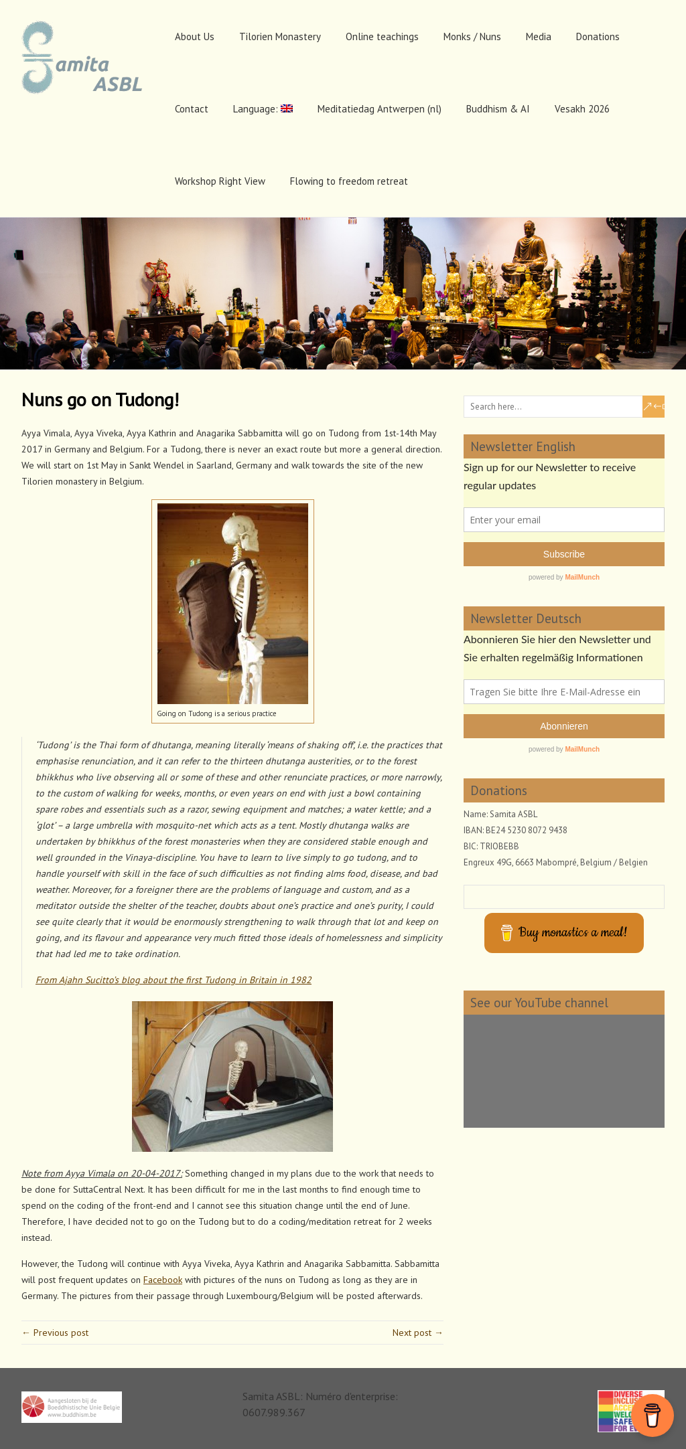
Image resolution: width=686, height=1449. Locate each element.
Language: (263, 108)
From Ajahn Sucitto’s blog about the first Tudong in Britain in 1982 (174, 980)
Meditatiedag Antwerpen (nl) (379, 108)
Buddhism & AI (498, 108)
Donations (598, 36)
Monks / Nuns (472, 36)
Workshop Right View (220, 181)
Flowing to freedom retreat (349, 181)
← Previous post (54, 1333)
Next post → (418, 1333)
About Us (194, 36)
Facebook (162, 1280)
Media (538, 36)
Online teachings (382, 36)
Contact (191, 108)
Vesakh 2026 (582, 108)
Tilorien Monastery (280, 36)
